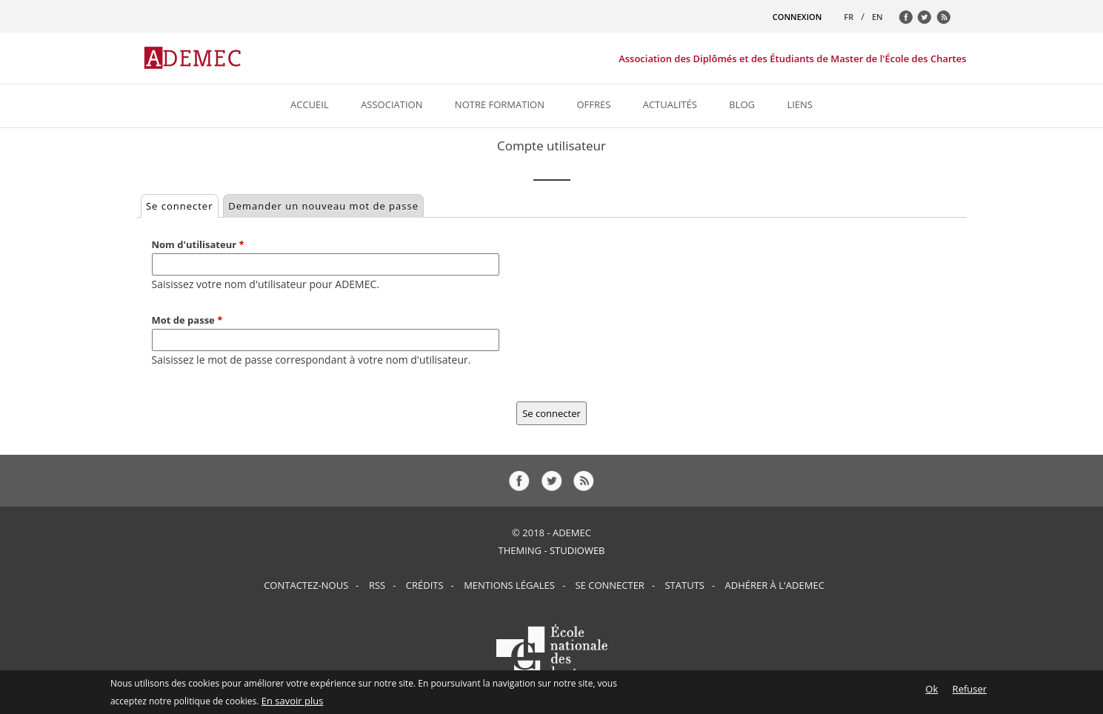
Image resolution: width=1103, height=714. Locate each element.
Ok (931, 691)
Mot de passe (187, 320)
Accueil (309, 104)
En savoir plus (292, 703)
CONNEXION (797, 16)
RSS (377, 585)
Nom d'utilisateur (198, 244)
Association (391, 104)
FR (848, 16)
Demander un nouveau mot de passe (323, 206)
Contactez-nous (306, 585)
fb (910, 21)
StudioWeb (577, 550)
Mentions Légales (509, 585)
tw (928, 21)
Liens (800, 104)
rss (947, 21)
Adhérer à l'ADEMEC (774, 585)
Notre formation (499, 104)
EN (877, 16)
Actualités (670, 104)
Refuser (970, 691)
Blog (742, 104)
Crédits (425, 585)
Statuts (684, 585)
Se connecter (182, 204)
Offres (593, 104)
